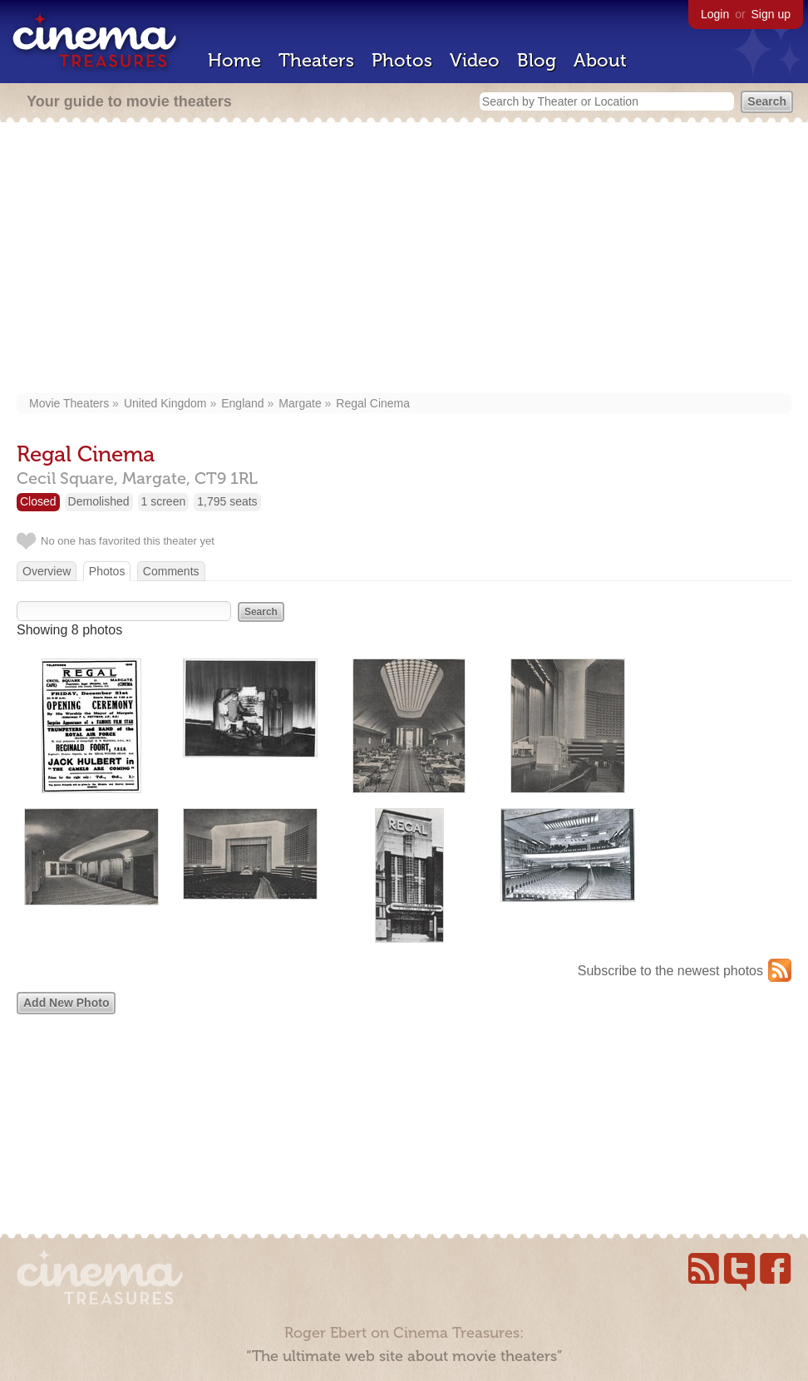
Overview (46, 571)
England (242, 403)
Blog (536, 60)
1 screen (163, 501)
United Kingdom (165, 403)
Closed (38, 501)
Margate (299, 403)
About (600, 60)
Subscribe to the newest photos (670, 971)
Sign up (771, 14)
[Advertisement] (404, 259)
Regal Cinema (373, 403)
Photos (402, 60)
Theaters (316, 60)
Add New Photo (66, 1002)
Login (715, 14)
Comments (171, 571)
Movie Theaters (69, 403)
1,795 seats (227, 501)
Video (475, 60)
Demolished (99, 501)
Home (234, 60)
